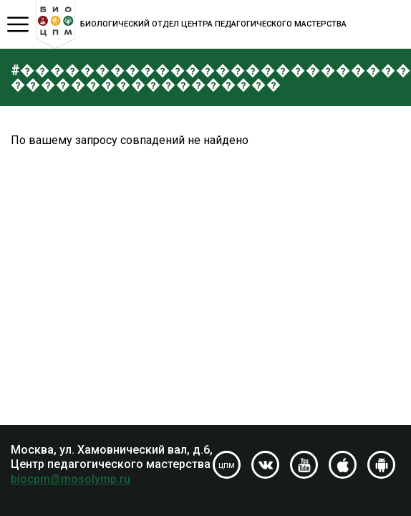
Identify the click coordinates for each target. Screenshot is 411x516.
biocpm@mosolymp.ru (70, 479)
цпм (226, 465)
